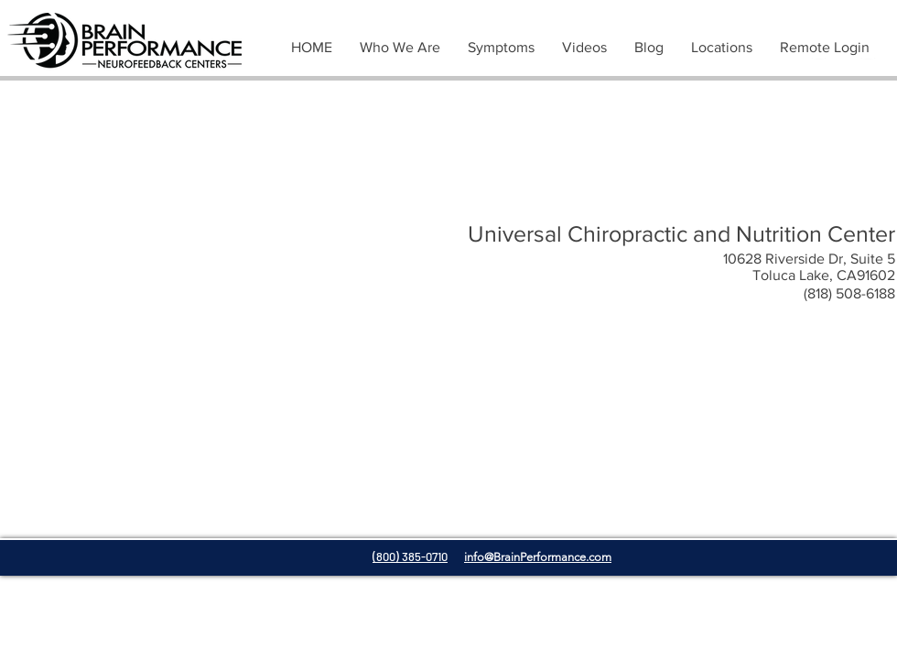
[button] (501, 47)
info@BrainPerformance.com (537, 557)
